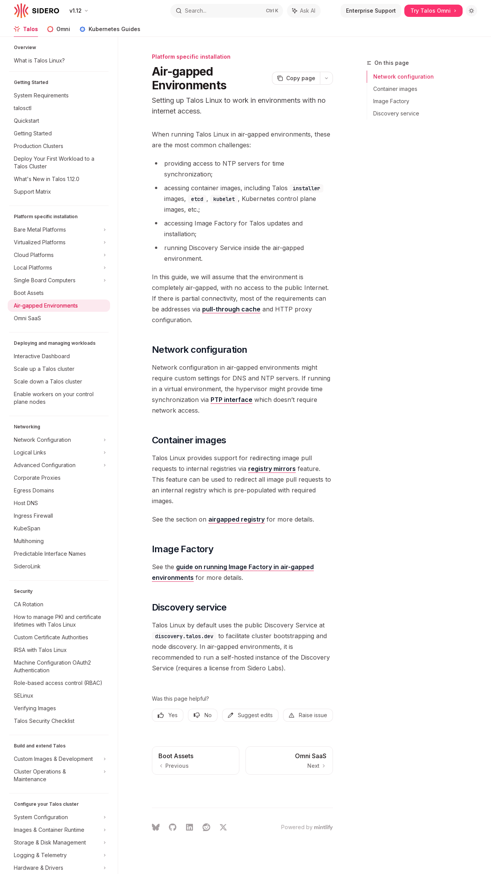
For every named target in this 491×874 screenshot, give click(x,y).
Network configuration (403, 76)
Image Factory (391, 101)
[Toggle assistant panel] (304, 11)
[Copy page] (296, 78)
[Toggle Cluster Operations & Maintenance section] (59, 775)
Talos (26, 31)
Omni (58, 31)
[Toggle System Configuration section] (59, 817)
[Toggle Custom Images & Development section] (59, 759)
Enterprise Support (371, 10)
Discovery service (396, 113)
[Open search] (226, 11)
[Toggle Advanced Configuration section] (59, 465)
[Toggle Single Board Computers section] (59, 280)
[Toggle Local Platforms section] (59, 268)
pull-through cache (231, 309)
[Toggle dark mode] (471, 10)
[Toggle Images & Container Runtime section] (59, 830)
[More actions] (326, 78)
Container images (395, 89)
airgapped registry (236, 519)
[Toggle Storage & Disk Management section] (59, 842)
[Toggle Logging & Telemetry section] (59, 855)
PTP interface (231, 399)
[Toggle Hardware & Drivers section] (59, 868)
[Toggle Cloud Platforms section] (59, 255)
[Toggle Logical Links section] (59, 452)
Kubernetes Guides (109, 31)
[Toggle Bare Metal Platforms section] (59, 230)
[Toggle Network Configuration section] (59, 440)
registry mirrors (272, 468)
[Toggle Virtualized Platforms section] (59, 242)
